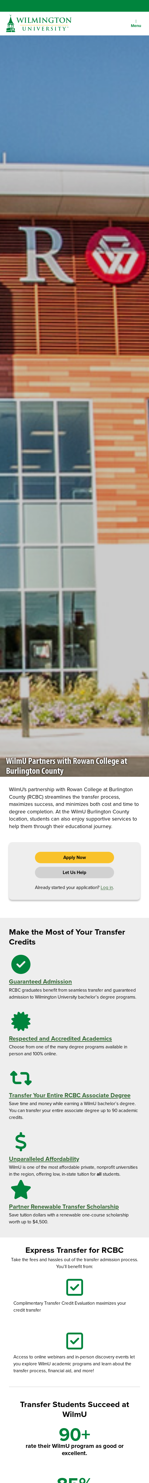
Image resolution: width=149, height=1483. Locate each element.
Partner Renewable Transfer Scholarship (64, 1206)
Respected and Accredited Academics (60, 1038)
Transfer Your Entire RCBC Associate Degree (69, 1095)
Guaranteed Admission (40, 981)
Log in (107, 887)
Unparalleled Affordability (44, 1158)
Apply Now (74, 857)
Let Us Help (74, 872)
